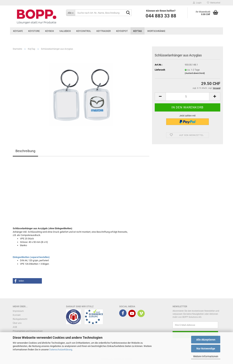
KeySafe (18, 31)
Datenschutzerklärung (60, 349)
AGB (15, 327)
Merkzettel (213, 2)
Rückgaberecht (20, 319)
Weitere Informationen (205, 356)
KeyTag (137, 31)
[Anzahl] (187, 96)
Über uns (17, 323)
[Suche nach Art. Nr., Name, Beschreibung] (70, 12)
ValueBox (65, 31)
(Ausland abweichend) (195, 73)
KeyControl (83, 31)
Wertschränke (156, 31)
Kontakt (17, 315)
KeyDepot (122, 31)
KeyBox (49, 31)
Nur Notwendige (205, 348)
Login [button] (197, 2)
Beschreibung (25, 151)
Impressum (18, 311)
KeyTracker (103, 31)
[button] (160, 96)
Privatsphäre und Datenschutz (28, 331)
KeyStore (34, 31)
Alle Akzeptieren (205, 339)
